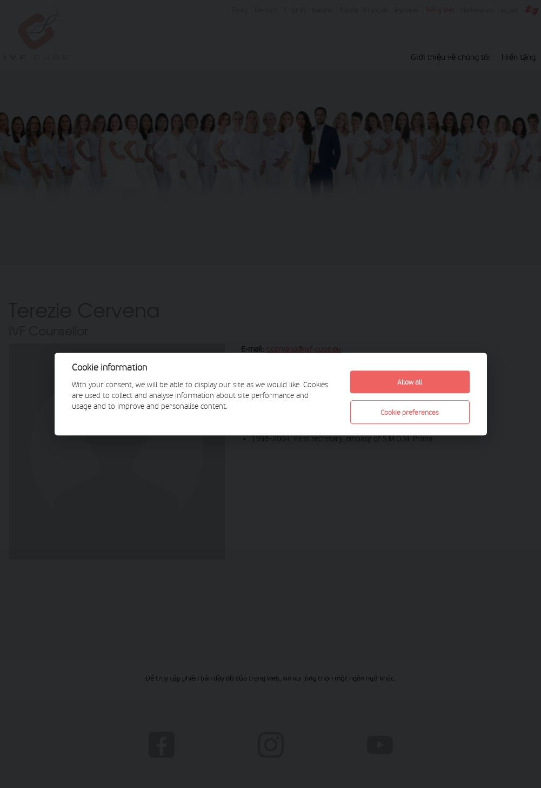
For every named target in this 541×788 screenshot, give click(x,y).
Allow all (409, 382)
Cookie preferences (409, 412)
